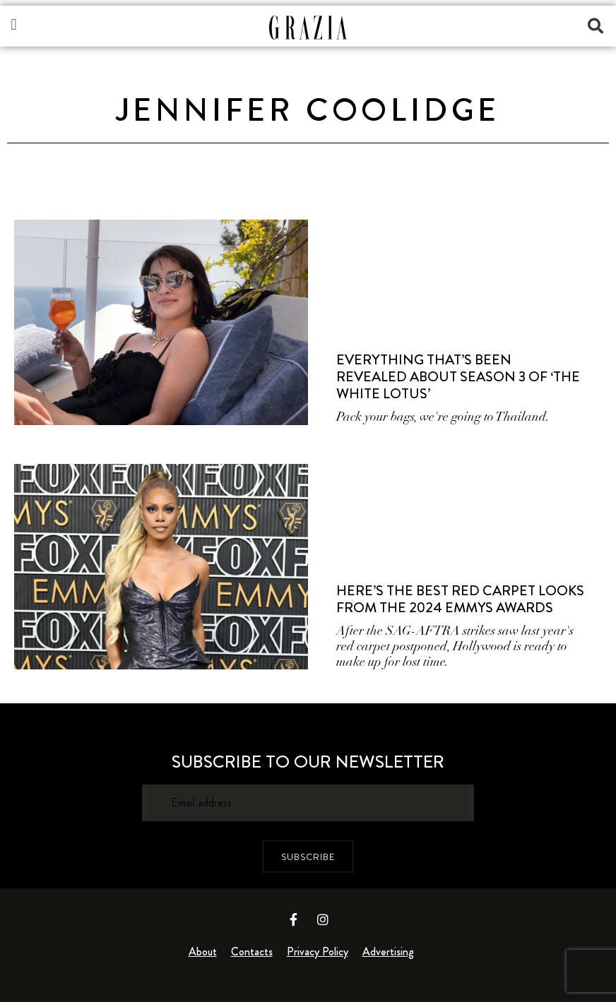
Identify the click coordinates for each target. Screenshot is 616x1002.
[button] (13, 24)
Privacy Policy (317, 951)
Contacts (252, 951)
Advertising (388, 951)
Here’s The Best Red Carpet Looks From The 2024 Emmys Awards (460, 599)
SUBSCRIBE (308, 857)
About (203, 951)
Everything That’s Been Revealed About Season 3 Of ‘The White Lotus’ (458, 377)
